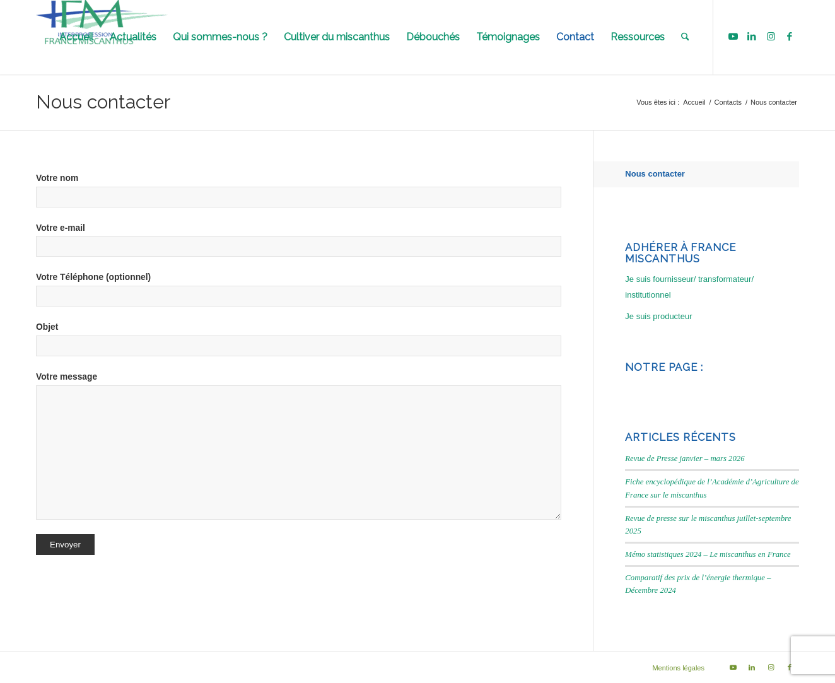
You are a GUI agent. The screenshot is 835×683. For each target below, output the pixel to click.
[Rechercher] (685, 37)
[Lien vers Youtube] (732, 36)
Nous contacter (103, 102)
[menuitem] (76, 37)
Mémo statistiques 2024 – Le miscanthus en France (707, 554)
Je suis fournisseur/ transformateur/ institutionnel (689, 287)
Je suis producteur (658, 316)
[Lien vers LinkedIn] (751, 36)
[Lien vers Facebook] (789, 36)
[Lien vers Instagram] (770, 36)
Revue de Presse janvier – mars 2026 (684, 458)
